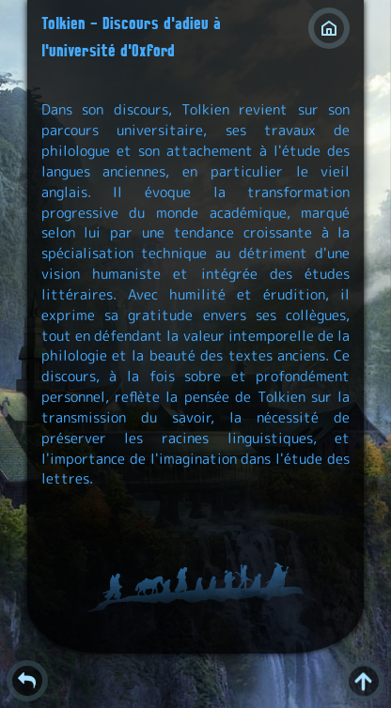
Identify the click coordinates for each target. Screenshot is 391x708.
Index (329, 28)
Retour (27, 680)
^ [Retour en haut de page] (363, 680)
